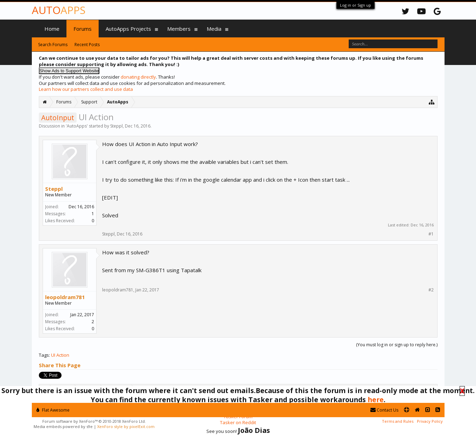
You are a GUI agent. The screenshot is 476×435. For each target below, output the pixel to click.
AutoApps (77, 126)
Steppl (116, 126)
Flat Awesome (53, 410)
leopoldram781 (65, 296)
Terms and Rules (397, 421)
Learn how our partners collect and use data (86, 89)
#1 (431, 234)
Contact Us (384, 410)
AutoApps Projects (128, 28)
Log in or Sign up (355, 5)
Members (179, 28)
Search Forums (53, 45)
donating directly (138, 77)
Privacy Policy (430, 421)
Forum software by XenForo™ (94, 421)
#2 (431, 290)
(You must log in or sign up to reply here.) (397, 345)
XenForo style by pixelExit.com (126, 426)
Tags (44, 355)
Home (51, 28)
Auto (58, 10)
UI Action (60, 355)
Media (214, 28)
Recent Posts (87, 45)
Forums (82, 28)
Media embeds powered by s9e (63, 426)
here (376, 399)
